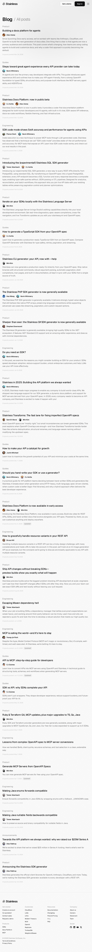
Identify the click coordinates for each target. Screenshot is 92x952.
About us (73, 910)
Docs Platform (7, 930)
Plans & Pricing (52, 916)
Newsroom (73, 916)
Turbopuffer (29, 930)
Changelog (51, 913)
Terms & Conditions (8, 941)
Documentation (52, 910)
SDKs (4, 927)
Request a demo (7, 919)
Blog (48, 919)
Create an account (8, 910)
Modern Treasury (30, 919)
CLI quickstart (7, 913)
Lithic (27, 916)
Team (72, 919)
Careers (72, 913)
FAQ (48, 922)
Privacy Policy (7, 943)
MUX (26, 922)
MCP (4, 933)
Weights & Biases (30, 933)
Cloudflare (28, 910)
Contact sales (7, 916)
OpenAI (27, 924)
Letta (26, 913)
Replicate (28, 927)
